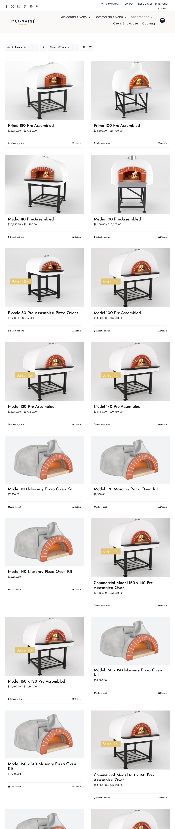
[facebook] (6, 6)
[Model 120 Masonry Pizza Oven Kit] (130, 460)
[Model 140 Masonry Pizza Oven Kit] (44, 542)
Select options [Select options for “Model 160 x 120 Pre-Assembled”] (17, 699)
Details (77, 143)
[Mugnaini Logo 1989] (23, 20)
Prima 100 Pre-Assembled (117, 126)
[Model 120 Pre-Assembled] (44, 371)
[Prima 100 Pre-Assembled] (130, 90)
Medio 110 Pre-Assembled (31, 219)
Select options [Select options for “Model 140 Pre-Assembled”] (103, 424)
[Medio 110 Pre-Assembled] (44, 184)
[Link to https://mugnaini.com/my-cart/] (162, 20)
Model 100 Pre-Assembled (117, 313)
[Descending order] (43, 47)
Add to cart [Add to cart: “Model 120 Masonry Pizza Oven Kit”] (101, 507)
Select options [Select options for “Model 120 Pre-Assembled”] (17, 424)
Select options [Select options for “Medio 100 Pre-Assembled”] (103, 237)
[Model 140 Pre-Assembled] (130, 371)
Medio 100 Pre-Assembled (117, 219)
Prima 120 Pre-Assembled (31, 126)
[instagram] (18, 6)
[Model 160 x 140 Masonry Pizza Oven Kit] (44, 734)
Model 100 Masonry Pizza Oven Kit (40, 489)
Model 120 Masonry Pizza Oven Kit (126, 489)
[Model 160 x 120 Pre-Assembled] (44, 646)
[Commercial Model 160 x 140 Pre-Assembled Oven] (130, 547)
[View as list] (90, 47)
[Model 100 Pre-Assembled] (130, 277)
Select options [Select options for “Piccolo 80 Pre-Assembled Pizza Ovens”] (17, 330)
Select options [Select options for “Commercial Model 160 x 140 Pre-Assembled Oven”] (103, 605)
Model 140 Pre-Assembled (117, 407)
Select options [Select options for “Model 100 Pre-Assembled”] (103, 330)
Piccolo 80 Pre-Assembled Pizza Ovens (43, 313)
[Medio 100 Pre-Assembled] (130, 184)
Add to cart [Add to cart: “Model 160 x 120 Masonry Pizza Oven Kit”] (101, 693)
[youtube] (31, 6)
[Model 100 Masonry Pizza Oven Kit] (44, 460)
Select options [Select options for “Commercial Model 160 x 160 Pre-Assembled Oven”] (103, 797)
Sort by (16, 47)
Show (59, 47)
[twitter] (12, 6)
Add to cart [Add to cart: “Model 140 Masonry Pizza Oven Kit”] (15, 589)
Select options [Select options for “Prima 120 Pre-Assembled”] (17, 143)
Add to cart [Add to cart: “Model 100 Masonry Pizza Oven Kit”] (15, 507)
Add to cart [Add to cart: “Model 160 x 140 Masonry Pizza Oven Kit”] (15, 786)
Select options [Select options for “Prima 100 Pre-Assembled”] (103, 143)
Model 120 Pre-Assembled (31, 407)
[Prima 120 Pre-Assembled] (44, 90)
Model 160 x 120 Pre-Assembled (36, 682)
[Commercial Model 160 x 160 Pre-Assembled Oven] (130, 740)
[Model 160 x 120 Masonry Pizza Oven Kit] (130, 641)
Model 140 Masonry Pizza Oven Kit (40, 572)
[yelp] (37, 6)
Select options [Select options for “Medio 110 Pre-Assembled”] (17, 237)
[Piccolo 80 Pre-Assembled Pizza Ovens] (44, 277)
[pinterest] (25, 6)
